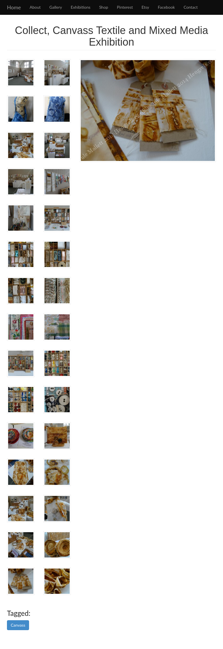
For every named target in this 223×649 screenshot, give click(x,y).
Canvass (18, 625)
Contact (191, 7)
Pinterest (125, 7)
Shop (103, 7)
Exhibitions (81, 7)
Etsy (145, 7)
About (35, 7)
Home (14, 7)
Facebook (166, 7)
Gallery (55, 7)
